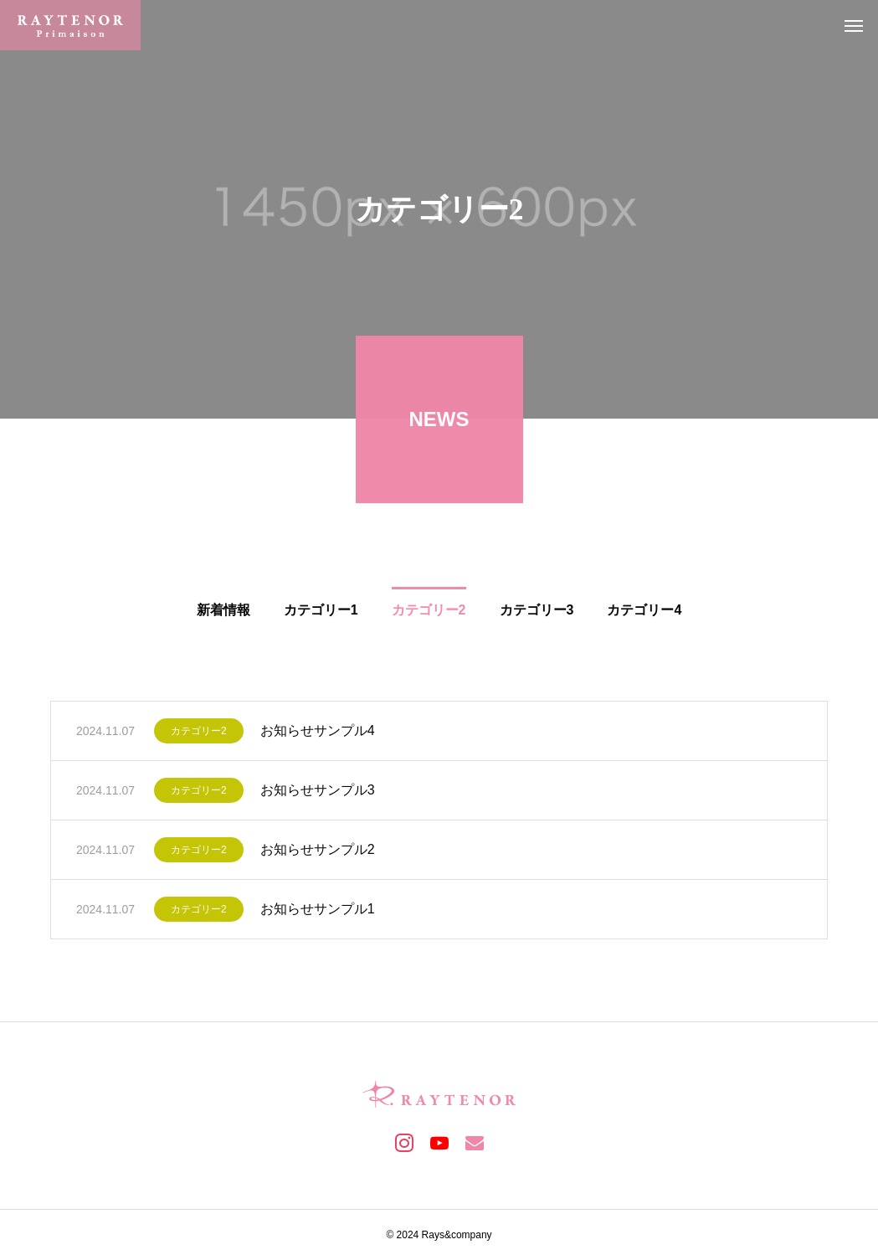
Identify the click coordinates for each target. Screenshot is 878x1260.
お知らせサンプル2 (317, 854)
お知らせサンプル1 (317, 914)
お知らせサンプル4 (317, 735)
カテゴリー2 (199, 736)
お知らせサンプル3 (317, 795)
